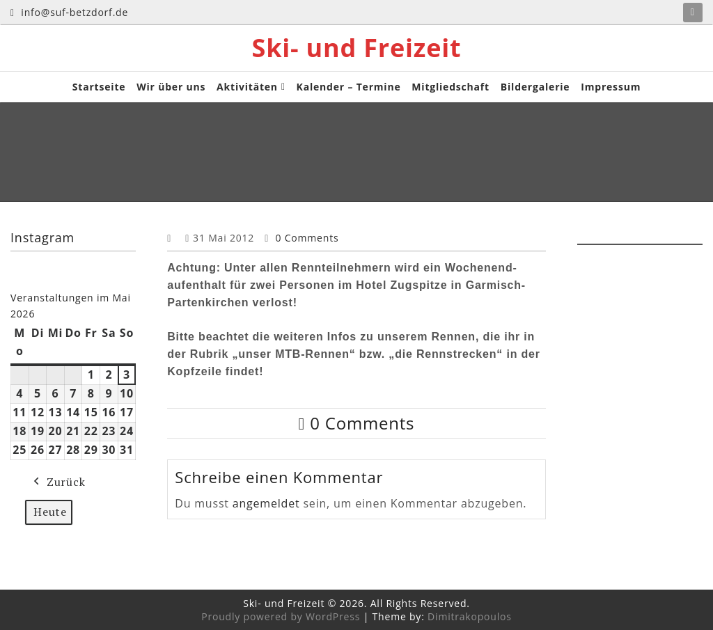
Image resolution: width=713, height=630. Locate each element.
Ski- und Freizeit (357, 48)
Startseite (99, 86)
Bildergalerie (535, 86)
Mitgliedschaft (450, 86)
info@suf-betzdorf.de (69, 12)
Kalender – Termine (349, 86)
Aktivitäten (247, 86)
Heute (50, 511)
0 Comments (306, 237)
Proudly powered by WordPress (280, 616)
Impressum (611, 86)
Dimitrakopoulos (470, 616)
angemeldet (266, 503)
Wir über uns (170, 86)
